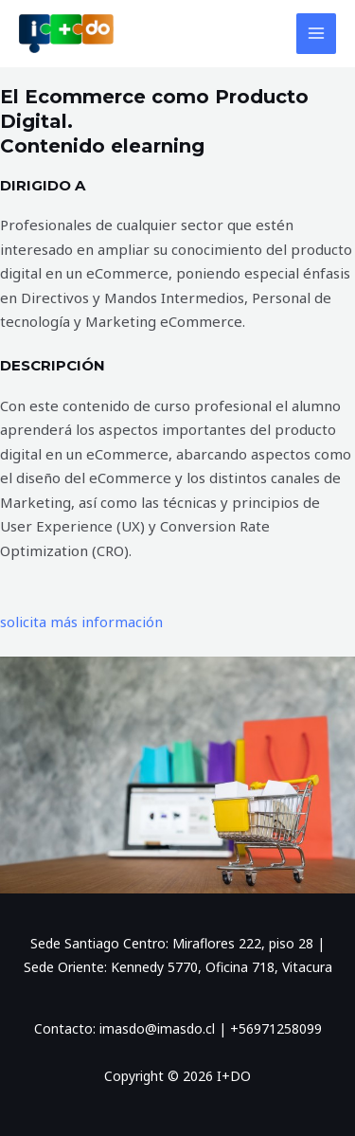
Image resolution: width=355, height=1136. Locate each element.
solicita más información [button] (81, 621)
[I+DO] (66, 33)
